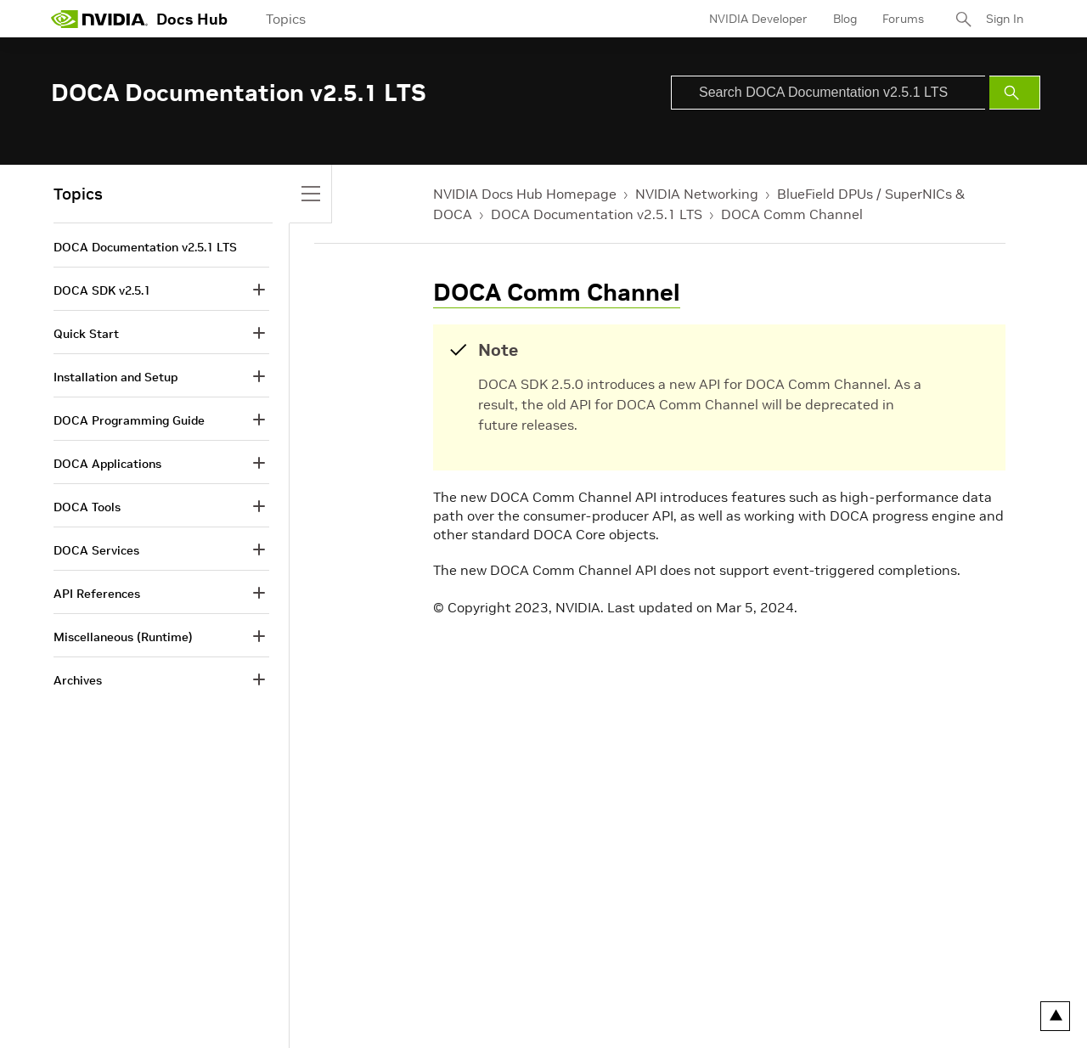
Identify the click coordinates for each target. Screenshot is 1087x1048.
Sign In (1004, 18)
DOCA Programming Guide (129, 420)
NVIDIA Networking (696, 193)
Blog (845, 18)
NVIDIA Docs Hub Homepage (525, 193)
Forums (903, 18)
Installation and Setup (115, 377)
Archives (78, 680)
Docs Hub (192, 19)
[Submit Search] (1014, 93)
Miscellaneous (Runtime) (123, 637)
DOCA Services (96, 550)
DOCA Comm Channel (792, 214)
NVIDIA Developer (758, 18)
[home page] (99, 18)
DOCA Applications (107, 463)
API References (97, 593)
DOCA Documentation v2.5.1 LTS (596, 214)
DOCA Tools (87, 507)
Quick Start (86, 333)
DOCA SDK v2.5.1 (102, 290)
